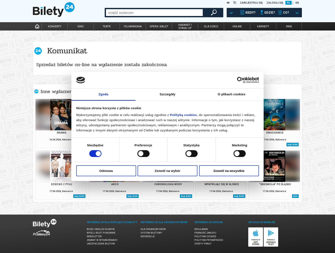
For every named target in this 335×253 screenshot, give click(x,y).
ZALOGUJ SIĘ (274, 2)
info (295, 196)
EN (297, 2)
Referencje (148, 236)
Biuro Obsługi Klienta (101, 229)
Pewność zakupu (205, 232)
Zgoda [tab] (103, 94)
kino (81, 26)
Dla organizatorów (153, 229)
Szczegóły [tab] (167, 94)
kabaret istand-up (185, 26)
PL (288, 2)
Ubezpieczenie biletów (101, 243)
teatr (107, 26)
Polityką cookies (183, 115)
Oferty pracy (203, 243)
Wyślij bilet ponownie (101, 232)
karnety (263, 26)
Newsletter (94, 236)
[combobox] (154, 12)
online (237, 26)
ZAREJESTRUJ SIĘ (251, 2)
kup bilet (293, 144)
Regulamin (201, 229)
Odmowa (106, 171)
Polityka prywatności (208, 240)
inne (289, 26)
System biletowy (151, 232)
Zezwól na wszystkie (229, 171)
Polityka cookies (205, 236)
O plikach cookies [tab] (231, 94)
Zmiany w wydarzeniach (102, 240)
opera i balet (159, 26)
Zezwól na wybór (167, 171)
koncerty (54, 26)
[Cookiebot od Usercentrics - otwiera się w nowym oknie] (240, 80)
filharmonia (133, 26)
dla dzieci (211, 26)
